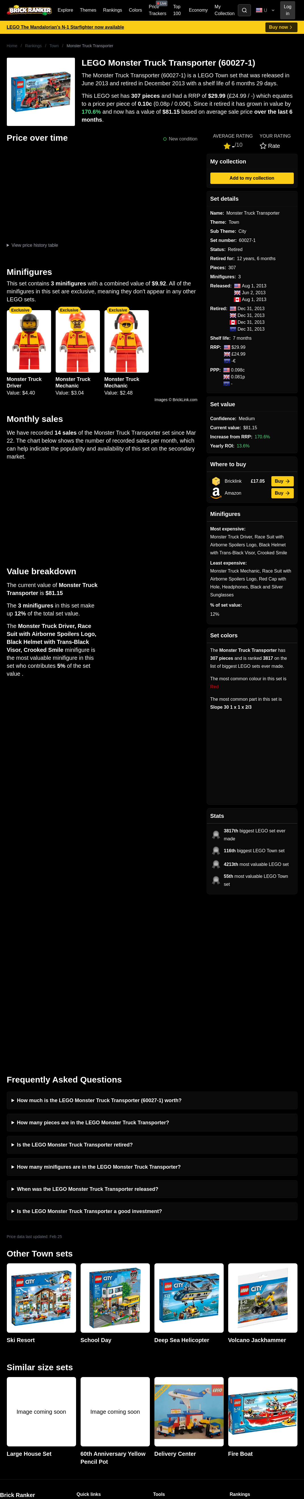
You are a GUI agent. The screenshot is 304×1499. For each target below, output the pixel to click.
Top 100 (177, 10)
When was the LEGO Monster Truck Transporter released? (87, 1024)
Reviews (85, 1358)
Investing (86, 1349)
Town (54, 45)
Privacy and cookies (97, 1385)
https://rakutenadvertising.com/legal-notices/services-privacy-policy (55, 1437)
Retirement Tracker (172, 1340)
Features (86, 1376)
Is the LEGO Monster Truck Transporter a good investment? (89, 1046)
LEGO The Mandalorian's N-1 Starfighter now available (65, 27)
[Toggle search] (244, 10)
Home (12, 45)
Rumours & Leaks (95, 1367)
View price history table (34, 245)
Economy (198, 10)
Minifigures (240, 1358)
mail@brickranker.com (22, 1351)
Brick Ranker (17, 1329)
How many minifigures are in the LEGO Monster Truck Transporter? (99, 1001)
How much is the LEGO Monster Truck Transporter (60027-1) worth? (99, 935)
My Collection (224, 10)
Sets (234, 1349)
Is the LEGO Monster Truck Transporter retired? (75, 979)
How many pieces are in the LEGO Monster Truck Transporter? (93, 957)
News (82, 1340)
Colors (135, 10)
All (232, 1340)
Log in (288, 10)
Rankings (112, 10)
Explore (65, 10)
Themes (88, 10)
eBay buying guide (172, 1349)
